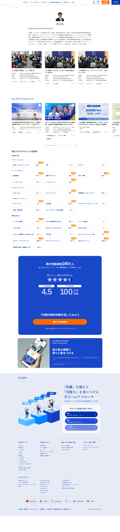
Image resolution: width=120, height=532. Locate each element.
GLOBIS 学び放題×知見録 (24, 485)
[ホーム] (13, 7)
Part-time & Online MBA (25, 481)
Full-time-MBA (23, 479)
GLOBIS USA (43, 510)
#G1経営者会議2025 (51, 135)
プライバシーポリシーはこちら (58, 382)
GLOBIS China (43, 502)
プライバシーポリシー (34, 527)
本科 (80, 432)
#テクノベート (23, 81)
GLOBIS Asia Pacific (44, 498)
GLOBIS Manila (43, 506)
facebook (78, 519)
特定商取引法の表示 (57, 527)
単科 (80, 439)
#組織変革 (20, 132)
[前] (46, 145)
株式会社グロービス (22, 498)
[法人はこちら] (116, 2)
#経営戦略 (48, 138)
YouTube (31, 519)
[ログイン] (98, 2)
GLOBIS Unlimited (22, 487)
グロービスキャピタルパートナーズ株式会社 (26, 503)
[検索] (94, 2)
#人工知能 (32, 81)
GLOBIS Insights (65, 467)
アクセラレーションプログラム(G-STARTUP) (90, 466)
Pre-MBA (22, 477)
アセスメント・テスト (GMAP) (47, 469)
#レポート (15, 81)
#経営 (14, 132)
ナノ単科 (80, 445)
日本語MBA (20, 465)
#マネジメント (29, 132)
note (90, 519)
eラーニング (42, 467)
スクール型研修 (43, 465)
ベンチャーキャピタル (88, 463)
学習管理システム (44, 471)
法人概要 (20, 527)
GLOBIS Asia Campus (45, 500)
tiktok (43, 519)
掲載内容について (67, 527)
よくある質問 (49, 527)
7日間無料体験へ (105, 2)
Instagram (56, 519)
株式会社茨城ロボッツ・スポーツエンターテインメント (70, 503)
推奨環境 (42, 527)
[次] (74, 145)
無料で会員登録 (60, 339)
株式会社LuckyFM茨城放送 (68, 506)
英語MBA (20, 473)
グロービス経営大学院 (23, 500)
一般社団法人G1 (65, 498)
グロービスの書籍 (65, 463)
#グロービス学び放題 (84, 132)
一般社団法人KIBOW (67, 500)
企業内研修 (42, 463)
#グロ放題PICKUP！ (97, 132)
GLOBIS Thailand (44, 508)
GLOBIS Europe (43, 504)
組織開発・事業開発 (44, 473)
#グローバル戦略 (62, 135)
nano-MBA (22, 475)
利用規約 (26, 527)
